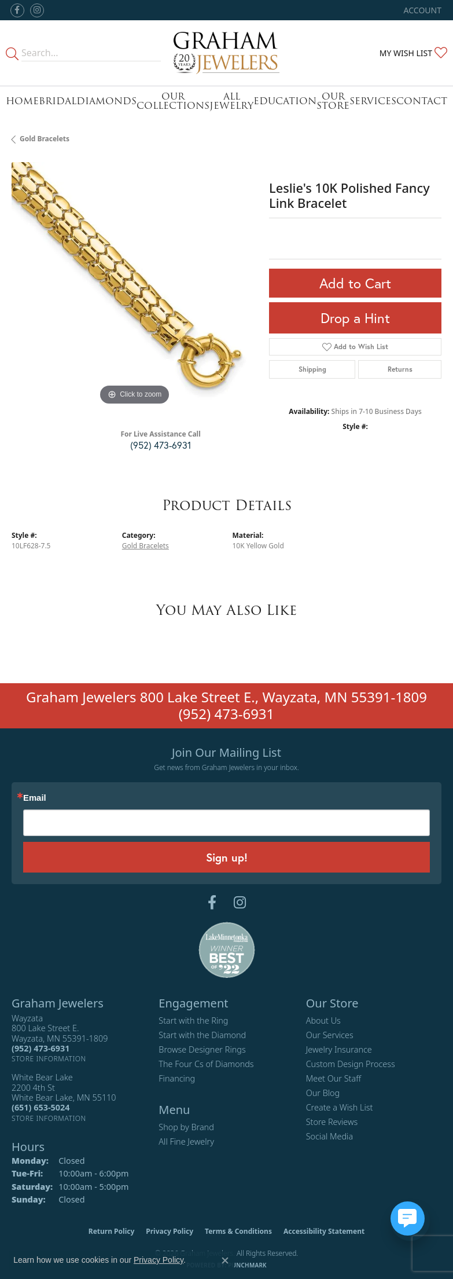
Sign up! (227, 857)
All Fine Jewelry (186, 1141)
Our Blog (323, 1092)
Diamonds (106, 101)
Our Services (329, 1034)
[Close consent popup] (225, 1260)
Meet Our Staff (333, 1078)
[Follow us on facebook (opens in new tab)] (17, 10)
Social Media (329, 1136)
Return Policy (112, 1231)
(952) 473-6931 (160, 445)
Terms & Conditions (238, 1231)
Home (22, 101)
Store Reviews (332, 1121)
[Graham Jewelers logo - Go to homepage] (227, 53)
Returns (400, 369)
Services (372, 101)
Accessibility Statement (323, 1231)
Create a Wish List (339, 1107)
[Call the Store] (40, 1048)
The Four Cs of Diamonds (206, 1063)
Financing (177, 1078)
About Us (323, 1020)
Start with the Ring (193, 1020)
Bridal (57, 101)
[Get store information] (49, 1059)
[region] (134, 285)
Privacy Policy (169, 1231)
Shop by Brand (186, 1127)
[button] (421, 10)
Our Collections (173, 101)
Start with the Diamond (202, 1034)
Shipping (312, 369)
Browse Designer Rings (202, 1049)
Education (284, 101)
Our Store (332, 101)
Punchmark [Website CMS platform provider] (247, 1265)
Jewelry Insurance (339, 1049)
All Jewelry (231, 101)
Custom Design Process (350, 1063)
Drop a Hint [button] (355, 318)
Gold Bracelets (44, 139)
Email (34, 798)
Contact (421, 101)
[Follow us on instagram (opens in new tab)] (37, 10)
